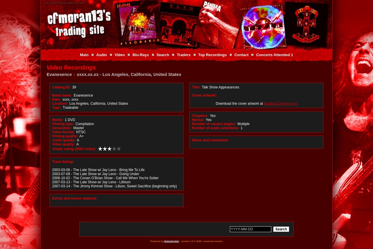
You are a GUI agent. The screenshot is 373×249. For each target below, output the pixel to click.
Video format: (63, 132)
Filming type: (63, 124)
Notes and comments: (210, 140)
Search (162, 55)
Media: (57, 120)
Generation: (62, 128)
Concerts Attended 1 (274, 55)
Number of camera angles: (214, 124)
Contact (241, 55)
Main (84, 55)
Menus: (198, 120)
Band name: (62, 95)
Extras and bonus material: (74, 198)
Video (120, 55)
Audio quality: (63, 140)
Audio (101, 55)
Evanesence (59, 74)
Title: (196, 87)
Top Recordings (212, 55)
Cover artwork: (204, 95)
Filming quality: (65, 136)
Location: (60, 104)
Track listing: (63, 162)
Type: (56, 108)
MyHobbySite (171, 241)
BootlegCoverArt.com (280, 104)
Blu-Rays (141, 55)
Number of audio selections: (215, 128)
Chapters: (200, 116)
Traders (184, 55)
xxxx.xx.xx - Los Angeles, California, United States (129, 74)
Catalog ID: (61, 87)
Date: (56, 99)
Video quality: (63, 144)
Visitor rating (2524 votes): (74, 149)
